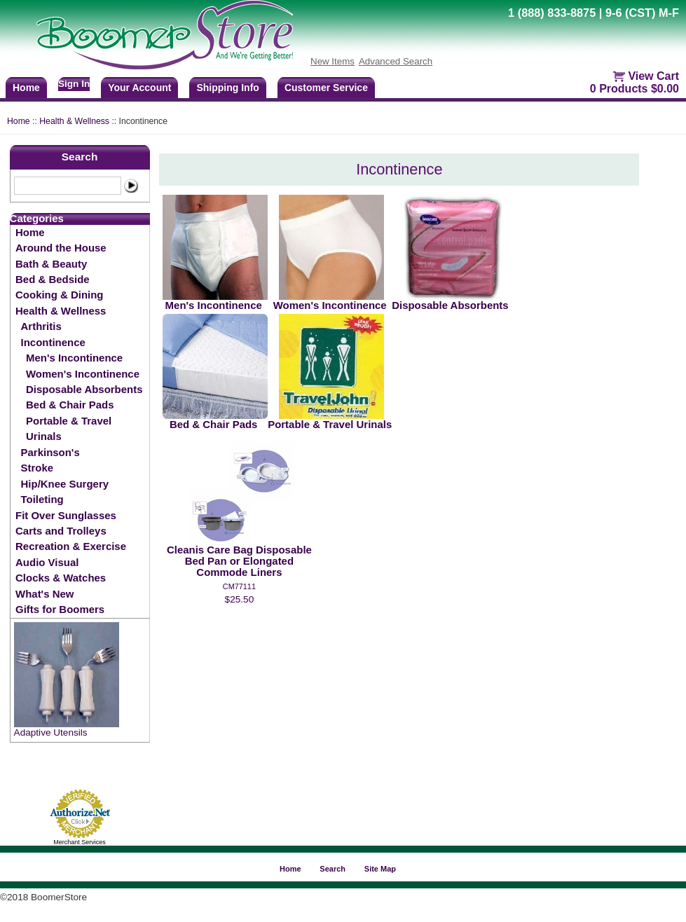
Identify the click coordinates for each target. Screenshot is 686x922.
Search (80, 157)
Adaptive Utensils (51, 732)
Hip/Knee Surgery (65, 484)
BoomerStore (165, 35)
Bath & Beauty (51, 264)
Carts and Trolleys (61, 531)
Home (18, 121)
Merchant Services (79, 842)
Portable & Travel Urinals (68, 428)
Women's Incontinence (82, 374)
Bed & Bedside (52, 279)
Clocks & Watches (60, 578)
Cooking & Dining (59, 295)
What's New (44, 594)
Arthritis (41, 326)
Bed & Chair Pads (70, 405)
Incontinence (53, 342)
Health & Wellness (74, 121)
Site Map (380, 869)
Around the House (61, 248)
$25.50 (239, 599)
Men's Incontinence (74, 358)
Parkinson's (50, 452)
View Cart (653, 76)
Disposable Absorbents (84, 389)
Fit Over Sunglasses (65, 515)
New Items (332, 61)
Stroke (37, 468)
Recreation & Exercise (70, 546)
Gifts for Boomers (59, 609)
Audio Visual (46, 562)
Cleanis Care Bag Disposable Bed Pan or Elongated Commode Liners (239, 561)
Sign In (74, 83)
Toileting (42, 499)
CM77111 (239, 586)
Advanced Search (395, 61)
